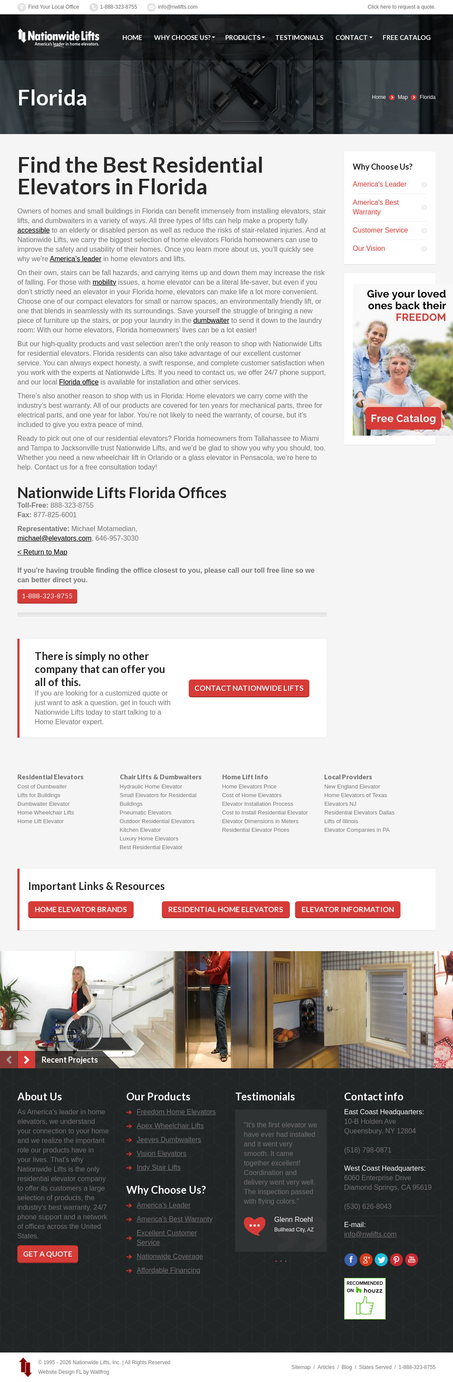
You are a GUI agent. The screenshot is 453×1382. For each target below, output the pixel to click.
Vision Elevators (161, 1153)
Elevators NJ (340, 804)
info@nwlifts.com (177, 7)
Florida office (78, 382)
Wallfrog (99, 1372)
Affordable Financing (168, 1270)
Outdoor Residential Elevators (157, 821)
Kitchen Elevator (140, 830)
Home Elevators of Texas (355, 795)
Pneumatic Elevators (145, 812)
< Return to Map (42, 552)
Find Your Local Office (53, 7)
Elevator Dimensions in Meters (260, 821)
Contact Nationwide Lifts (249, 688)
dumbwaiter (212, 320)
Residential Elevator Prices (255, 830)
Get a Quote (47, 1253)
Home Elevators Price (249, 786)
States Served (375, 1367)
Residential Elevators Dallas (359, 812)
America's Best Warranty (376, 207)
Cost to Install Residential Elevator (265, 812)
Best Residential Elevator (151, 847)
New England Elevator (352, 786)
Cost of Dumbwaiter (42, 786)
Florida (428, 97)
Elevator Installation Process (257, 804)
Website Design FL (60, 1372)
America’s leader (76, 259)
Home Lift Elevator (40, 821)
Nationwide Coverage (170, 1256)
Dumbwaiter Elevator (43, 804)
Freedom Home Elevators (176, 1112)
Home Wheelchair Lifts (45, 812)
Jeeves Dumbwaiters (169, 1139)
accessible (33, 230)
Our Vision (369, 248)
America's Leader (380, 184)
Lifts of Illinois (341, 821)
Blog (346, 1367)
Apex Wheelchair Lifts (170, 1125)
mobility (104, 282)
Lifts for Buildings (38, 795)
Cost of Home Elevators (252, 795)
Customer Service (380, 230)
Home (379, 97)
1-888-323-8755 (118, 7)
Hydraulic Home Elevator (151, 786)
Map (403, 97)
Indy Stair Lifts (159, 1167)
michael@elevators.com (54, 538)
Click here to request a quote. (402, 7)
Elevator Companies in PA (357, 830)
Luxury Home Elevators (149, 838)
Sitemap (301, 1367)
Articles (326, 1367)
